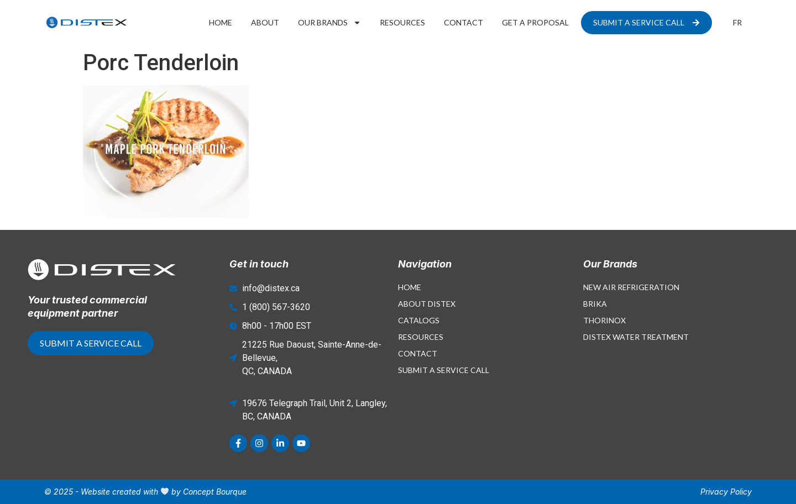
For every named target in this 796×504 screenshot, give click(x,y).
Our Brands (329, 22)
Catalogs (418, 320)
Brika (595, 303)
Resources (402, 22)
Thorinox (604, 320)
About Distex (426, 303)
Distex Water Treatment (636, 337)
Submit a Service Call (443, 370)
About (265, 22)
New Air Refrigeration (631, 287)
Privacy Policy (726, 491)
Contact (463, 22)
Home (220, 22)
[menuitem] (737, 22)
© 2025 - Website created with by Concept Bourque (145, 491)
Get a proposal (535, 22)
